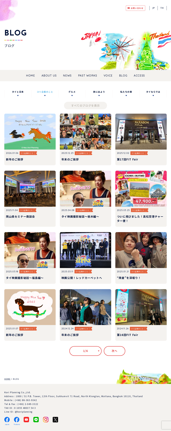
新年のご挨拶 (14, 159)
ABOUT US (49, 75)
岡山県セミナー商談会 (20, 216)
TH (162, 8)
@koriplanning (24, 411)
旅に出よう (99, 91)
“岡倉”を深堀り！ (129, 278)
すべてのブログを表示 (85, 105)
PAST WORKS (87, 75)
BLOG (123, 75)
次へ (114, 351)
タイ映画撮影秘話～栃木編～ (80, 216)
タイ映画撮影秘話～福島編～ (25, 278)
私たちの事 (126, 91)
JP (153, 8)
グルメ (72, 91)
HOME (30, 75)
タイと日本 (18, 91)
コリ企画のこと (45, 91)
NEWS (67, 75)
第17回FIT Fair (127, 159)
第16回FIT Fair (127, 335)
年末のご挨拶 (70, 159)
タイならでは (153, 91)
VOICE (108, 75)
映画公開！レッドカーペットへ (81, 278)
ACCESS (139, 75)
